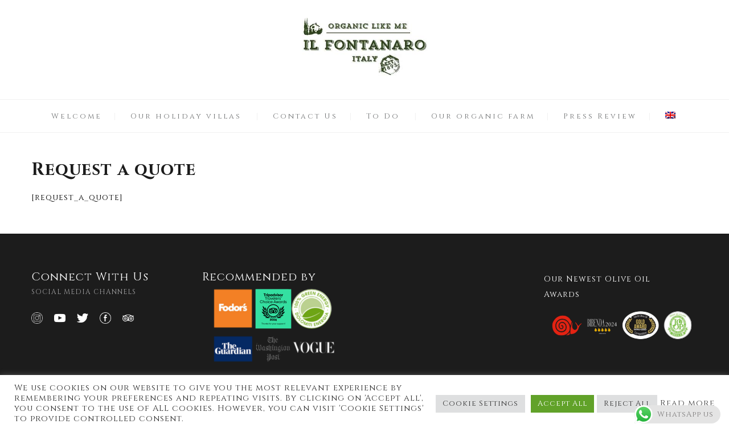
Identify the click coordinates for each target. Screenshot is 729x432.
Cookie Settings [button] (480, 403)
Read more (687, 403)
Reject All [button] (627, 403)
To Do (383, 116)
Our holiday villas (185, 116)
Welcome (76, 116)
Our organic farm (483, 116)
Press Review (600, 116)
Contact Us (305, 116)
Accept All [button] (562, 403)
